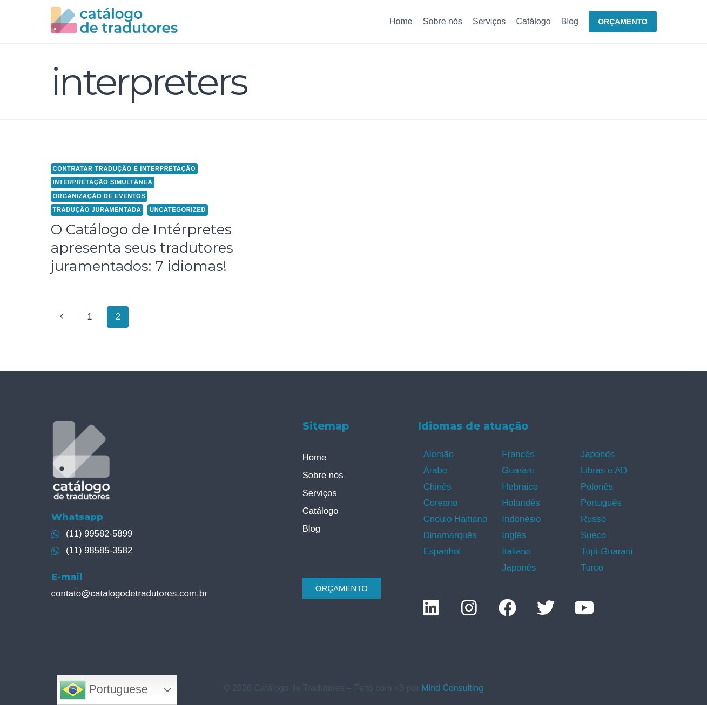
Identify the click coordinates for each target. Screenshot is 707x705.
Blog (569, 21)
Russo (593, 515)
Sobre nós (442, 21)
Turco (591, 562)
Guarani (517, 469)
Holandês (520, 500)
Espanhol (441, 547)
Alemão (438, 453)
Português (600, 500)
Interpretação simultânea (103, 182)
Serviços (489, 21)
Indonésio (520, 515)
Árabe (435, 469)
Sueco (593, 531)
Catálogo (533, 21)
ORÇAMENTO (623, 21)
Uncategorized (178, 209)
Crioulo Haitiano (454, 515)
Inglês (513, 531)
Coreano (439, 500)
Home (401, 21)
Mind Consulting (452, 682)
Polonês (596, 484)
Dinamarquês (449, 531)
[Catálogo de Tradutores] (114, 21)
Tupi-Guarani (606, 547)
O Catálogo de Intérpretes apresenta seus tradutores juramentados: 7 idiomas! (142, 248)
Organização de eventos (99, 196)
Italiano (516, 547)
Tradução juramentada (97, 209)
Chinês (436, 484)
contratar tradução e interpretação (124, 168)
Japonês (518, 562)
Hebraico (519, 484)
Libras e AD (603, 469)
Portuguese (104, 690)
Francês (517, 453)
